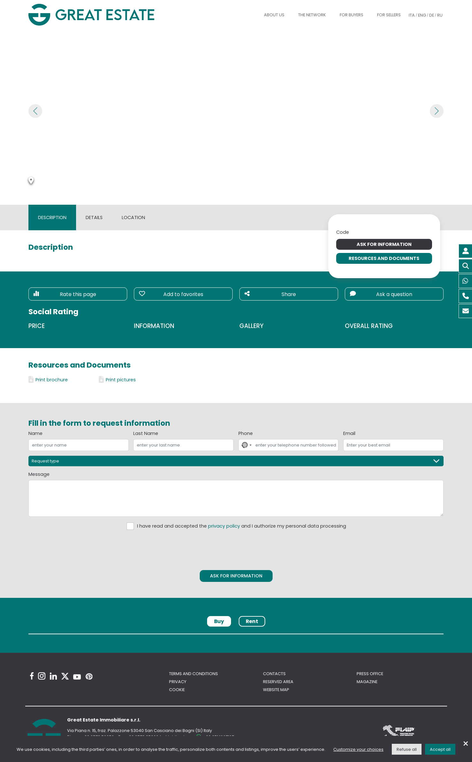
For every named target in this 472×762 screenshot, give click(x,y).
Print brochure (48, 380)
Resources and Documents (384, 258)
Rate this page (65, 294)
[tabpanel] (235, 636)
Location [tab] (133, 217)
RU (440, 15)
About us (274, 15)
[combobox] (246, 445)
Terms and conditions (193, 674)
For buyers (351, 15)
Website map (276, 690)
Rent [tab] (252, 621)
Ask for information (384, 244)
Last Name (145, 433)
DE (431, 15)
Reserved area (278, 682)
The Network (312, 15)
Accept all (440, 749)
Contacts (274, 674)
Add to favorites (171, 294)
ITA (412, 15)
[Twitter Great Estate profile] (65, 676)
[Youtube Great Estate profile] (77, 677)
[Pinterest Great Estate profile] (89, 676)
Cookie (177, 690)
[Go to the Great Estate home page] (104, 15)
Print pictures (117, 380)
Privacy (177, 682)
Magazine (367, 682)
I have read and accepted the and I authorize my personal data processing (241, 526)
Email (349, 433)
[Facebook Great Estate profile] (31, 676)
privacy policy (224, 526)
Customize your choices (358, 749)
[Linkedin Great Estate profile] (53, 676)
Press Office (370, 674)
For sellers (389, 15)
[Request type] (235, 461)
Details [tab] (94, 217)
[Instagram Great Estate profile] (41, 676)
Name (35, 433)
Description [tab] (52, 217)
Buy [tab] (219, 621)
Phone (245, 433)
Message (39, 474)
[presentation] (236, 548)
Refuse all (407, 749)
